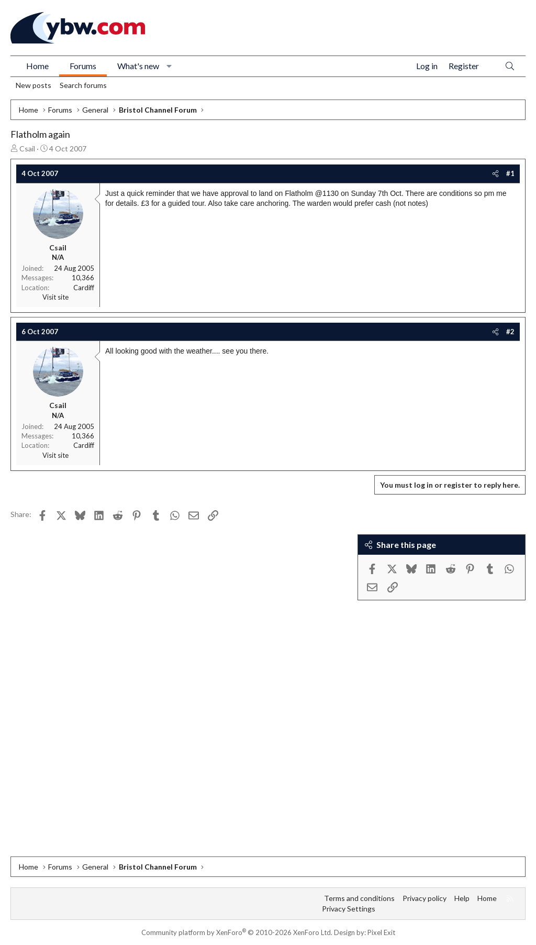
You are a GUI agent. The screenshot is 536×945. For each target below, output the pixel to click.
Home (37, 66)
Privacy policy (424, 898)
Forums (83, 66)
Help (462, 898)
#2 (510, 331)
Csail (27, 148)
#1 (510, 173)
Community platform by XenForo (236, 932)
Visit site (55, 297)
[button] (169, 66)
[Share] (495, 173)
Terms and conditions (359, 898)
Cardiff (83, 287)
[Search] (509, 66)
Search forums (83, 85)
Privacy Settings (348, 908)
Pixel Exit (381, 932)
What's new (138, 66)
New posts (33, 85)
